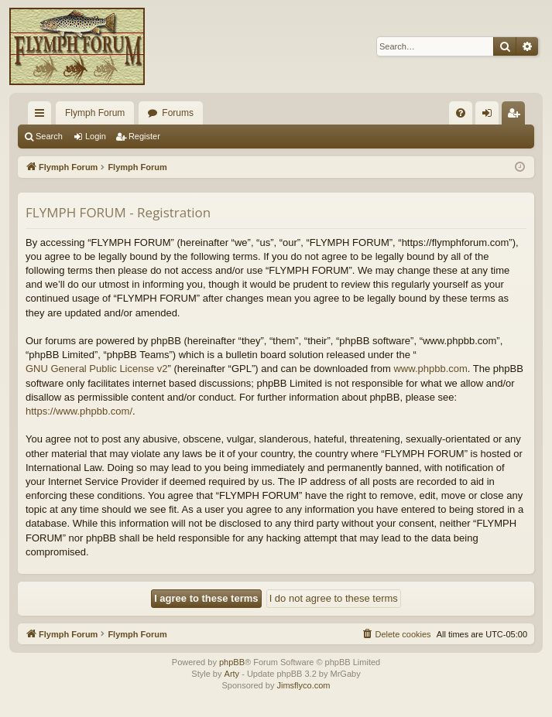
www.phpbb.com (430, 368)
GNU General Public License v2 (97, 368)
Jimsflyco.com (303, 685)
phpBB (232, 662)
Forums (178, 113)
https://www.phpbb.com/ (79, 411)
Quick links (42, 116)
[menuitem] (460, 113)
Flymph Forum (95, 113)
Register (144, 136)
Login (95, 136)
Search (49, 136)
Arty (232, 673)
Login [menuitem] (490, 116)
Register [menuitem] (517, 116)
